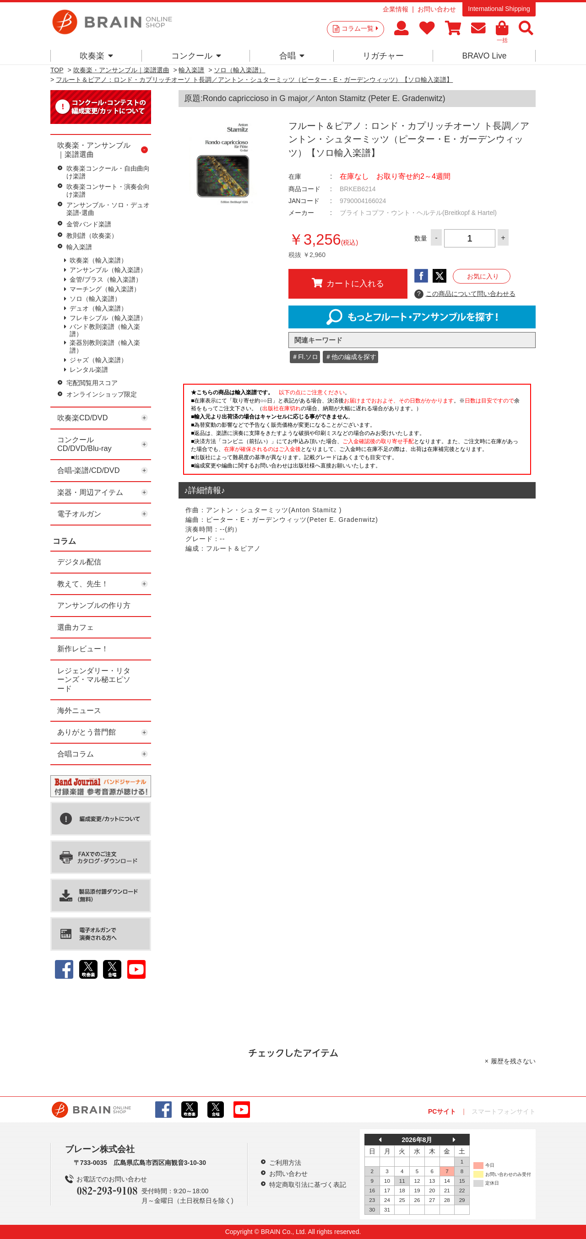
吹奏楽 (96, 55)
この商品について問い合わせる (464, 294)
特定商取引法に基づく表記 (307, 1184)
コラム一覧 (360, 28)
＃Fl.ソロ (305, 356)
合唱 (291, 55)
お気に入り (483, 276)
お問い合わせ (437, 9)
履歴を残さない (513, 1061)
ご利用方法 (285, 1162)
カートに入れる (348, 283)
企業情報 (395, 9)
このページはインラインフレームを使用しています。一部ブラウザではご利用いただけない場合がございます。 (357, 431)
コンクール (196, 55)
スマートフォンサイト (504, 1111)
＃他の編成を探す (350, 356)
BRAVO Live (484, 55)
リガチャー (383, 55)
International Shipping (499, 8)
